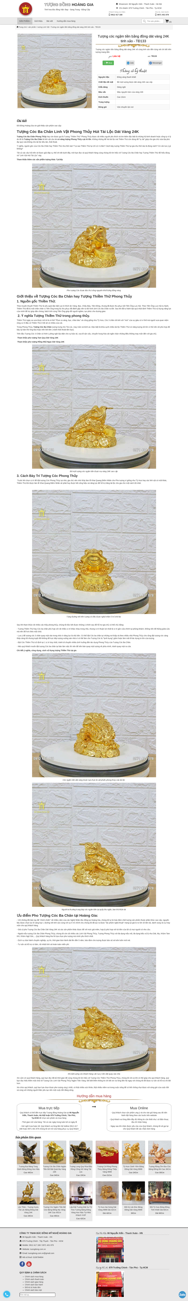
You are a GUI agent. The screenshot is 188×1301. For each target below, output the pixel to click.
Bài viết (50, 21)
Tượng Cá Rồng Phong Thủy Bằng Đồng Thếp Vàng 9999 (107, 1169)
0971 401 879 (163, 15)
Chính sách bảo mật (33, 1290)
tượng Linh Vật (43, 27)
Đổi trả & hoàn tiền (33, 1287)
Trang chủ (23, 27)
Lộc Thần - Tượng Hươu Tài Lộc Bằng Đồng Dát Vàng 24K (28, 1210)
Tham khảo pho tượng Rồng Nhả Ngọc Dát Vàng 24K (40, 342)
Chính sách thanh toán (34, 1279)
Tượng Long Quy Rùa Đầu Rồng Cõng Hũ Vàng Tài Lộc (81, 1169)
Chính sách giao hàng (34, 1282)
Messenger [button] (155, 63)
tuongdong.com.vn (38, 1249)
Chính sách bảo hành (34, 1285)
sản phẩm (32, 27)
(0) (168, 22)
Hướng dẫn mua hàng (66, 21)
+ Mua (108, 63)
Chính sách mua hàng (34, 1276)
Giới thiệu (38, 21)
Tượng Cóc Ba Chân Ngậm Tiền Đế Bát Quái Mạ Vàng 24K (54, 1169)
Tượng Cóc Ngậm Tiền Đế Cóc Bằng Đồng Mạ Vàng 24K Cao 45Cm (55, 1210)
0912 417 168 (116, 15)
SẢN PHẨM (24, 21)
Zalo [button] (130, 63)
